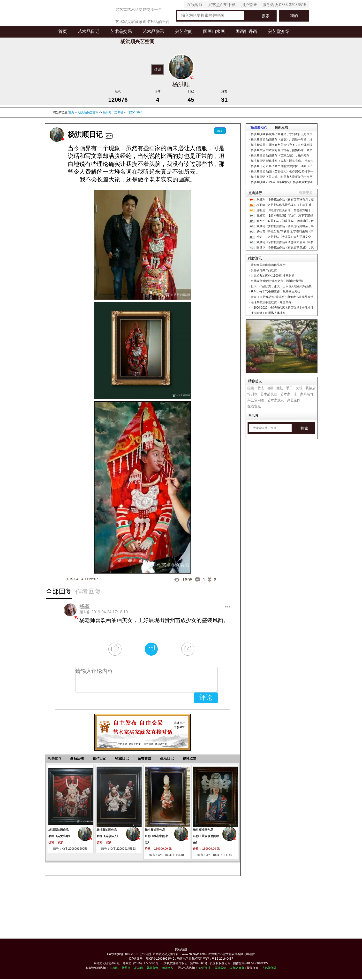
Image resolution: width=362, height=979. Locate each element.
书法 (260, 388)
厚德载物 (220, 968)
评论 (205, 697)
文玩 (299, 388)
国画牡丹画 (246, 31)
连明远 (260, 210)
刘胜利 (260, 199)
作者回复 (88, 591)
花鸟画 (138, 968)
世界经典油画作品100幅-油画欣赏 (272, 275)
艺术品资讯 (153, 31)
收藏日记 (122, 758)
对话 (157, 69)
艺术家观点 (275, 400)
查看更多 (306, 193)
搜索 (266, 16)
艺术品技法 (268, 394)
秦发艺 (260, 215)
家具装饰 (307, 394)
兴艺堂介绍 (279, 31)
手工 (289, 388)
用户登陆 (249, 5)
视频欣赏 (189, 758)
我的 (294, 16)
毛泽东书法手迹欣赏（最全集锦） (272, 302)
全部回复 (59, 591)
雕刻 (279, 388)
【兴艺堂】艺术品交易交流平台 (158, 954)
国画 (250, 388)
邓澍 (259, 237)
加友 (220, 130)
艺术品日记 (88, 31)
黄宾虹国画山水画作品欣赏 (268, 265)
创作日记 (99, 758)
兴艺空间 (183, 31)
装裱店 (310, 388)
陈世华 (260, 247)
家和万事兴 (237, 968)
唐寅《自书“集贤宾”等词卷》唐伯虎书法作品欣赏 (282, 297)
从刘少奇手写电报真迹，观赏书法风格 (275, 291)
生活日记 (167, 758)
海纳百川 (204, 968)
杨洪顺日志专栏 (113, 112)
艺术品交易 (121, 31)
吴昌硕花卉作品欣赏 (264, 270)
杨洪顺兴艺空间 (88, 112)
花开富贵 (152, 968)
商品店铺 (77, 758)
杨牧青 (260, 231)
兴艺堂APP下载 (221, 5)
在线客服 (195, 5)
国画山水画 (214, 31)
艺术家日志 (288, 394)
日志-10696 (134, 112)
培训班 (252, 394)
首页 (62, 31)
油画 (270, 388)
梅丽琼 (260, 205)
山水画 (113, 968)
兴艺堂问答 (255, 400)
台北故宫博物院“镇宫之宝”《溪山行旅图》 (278, 281)
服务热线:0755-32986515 (284, 5)
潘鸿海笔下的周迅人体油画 (268, 313)
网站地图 (181, 949)
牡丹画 (126, 968)
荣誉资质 (144, 758)
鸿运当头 (167, 968)
